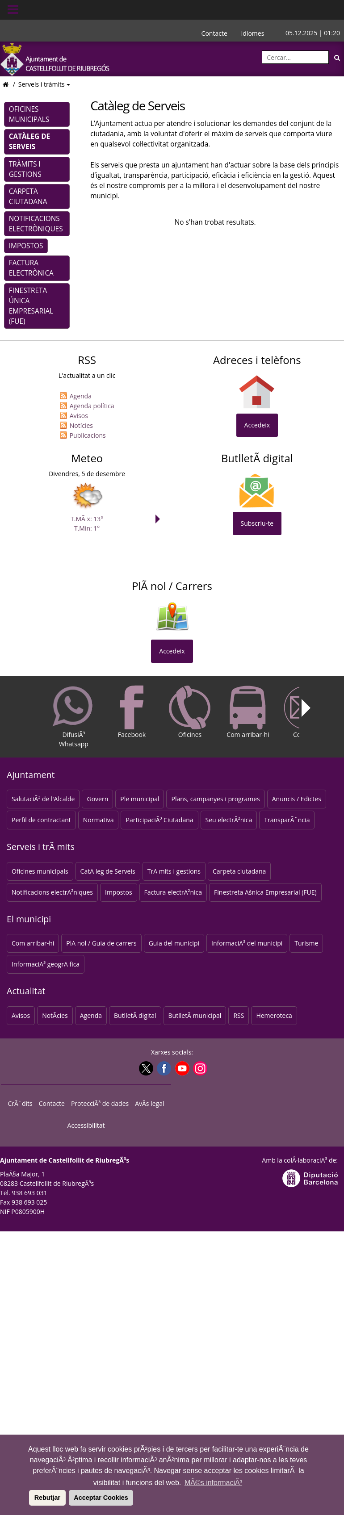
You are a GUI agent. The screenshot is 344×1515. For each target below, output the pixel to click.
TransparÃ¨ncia (287, 820)
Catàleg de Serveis (29, 141)
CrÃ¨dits (20, 1103)
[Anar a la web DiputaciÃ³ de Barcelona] (310, 1177)
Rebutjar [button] (47, 1497)
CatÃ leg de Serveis (107, 871)
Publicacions (88, 435)
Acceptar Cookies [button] (101, 1497)
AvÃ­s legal (149, 1103)
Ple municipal (139, 799)
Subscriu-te (257, 523)
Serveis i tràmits (42, 84)
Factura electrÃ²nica (173, 892)
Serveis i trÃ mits (41, 847)
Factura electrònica (31, 268)
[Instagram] (199, 1068)
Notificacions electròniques (36, 224)
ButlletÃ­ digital (135, 1015)
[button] (27, 1497)
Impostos (26, 246)
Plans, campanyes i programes (215, 799)
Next (159, 519)
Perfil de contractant (41, 820)
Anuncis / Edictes (296, 799)
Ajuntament (31, 775)
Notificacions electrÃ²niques (52, 892)
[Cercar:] (295, 57)
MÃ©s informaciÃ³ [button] (213, 1482)
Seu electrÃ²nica (229, 820)
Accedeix (257, 425)
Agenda (81, 396)
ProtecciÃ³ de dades (100, 1103)
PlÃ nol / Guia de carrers (101, 943)
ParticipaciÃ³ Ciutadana (159, 820)
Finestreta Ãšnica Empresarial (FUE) (265, 892)
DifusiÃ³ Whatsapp (73, 716)
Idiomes (252, 33)
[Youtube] (181, 1068)
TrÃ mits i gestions (174, 871)
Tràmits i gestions (25, 169)
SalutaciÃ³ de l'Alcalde (43, 799)
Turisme (306, 943)
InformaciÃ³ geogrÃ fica (46, 964)
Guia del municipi (174, 943)
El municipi (29, 919)
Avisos (79, 415)
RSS (238, 1015)
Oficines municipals (29, 114)
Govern (97, 799)
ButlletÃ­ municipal (195, 1015)
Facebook (131, 712)
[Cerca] (337, 57)
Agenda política (92, 406)
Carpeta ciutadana (28, 196)
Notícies (81, 425)
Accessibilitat (86, 1125)
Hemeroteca (274, 1015)
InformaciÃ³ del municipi (246, 943)
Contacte (214, 33)
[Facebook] (163, 1068)
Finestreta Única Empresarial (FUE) (31, 306)
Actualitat (26, 991)
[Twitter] (145, 1068)
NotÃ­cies (55, 1015)
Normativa (98, 820)
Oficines (190, 712)
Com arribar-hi (248, 712)
